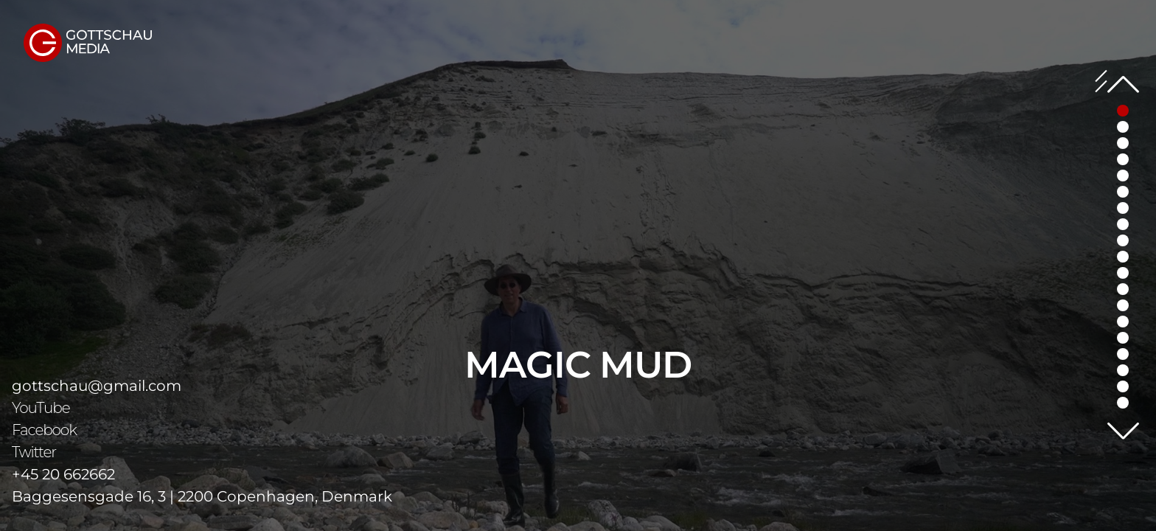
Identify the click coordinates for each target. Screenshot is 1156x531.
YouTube (40, 408)
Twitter (34, 452)
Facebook (44, 430)
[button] (1123, 127)
